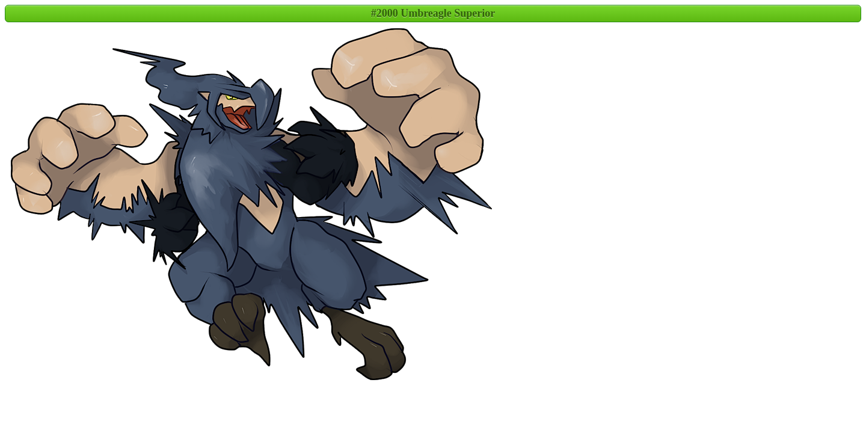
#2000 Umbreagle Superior (433, 13)
